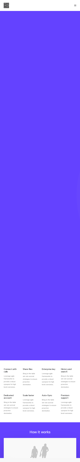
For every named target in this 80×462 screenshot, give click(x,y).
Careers (45, 413)
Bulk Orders (8, 440)
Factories (45, 410)
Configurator (8, 432)
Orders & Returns (48, 435)
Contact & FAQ (9, 429)
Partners (7, 435)
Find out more (40, 335)
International (46, 416)
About (44, 407)
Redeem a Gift (47, 437)
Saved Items (46, 432)
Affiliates (7, 437)
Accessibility (46, 418)
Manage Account (48, 429)
